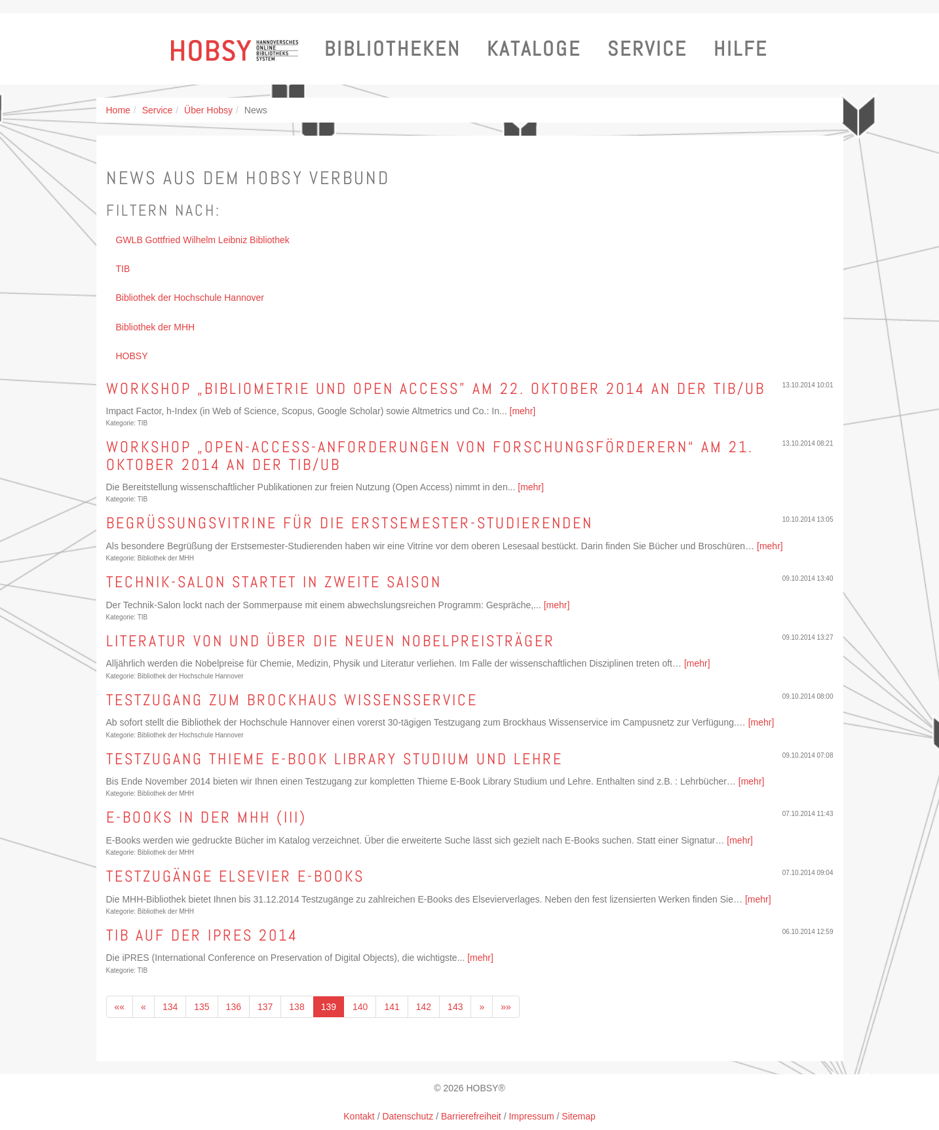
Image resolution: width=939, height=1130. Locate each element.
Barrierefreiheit (471, 1116)
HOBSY (132, 356)
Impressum (531, 1116)
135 (201, 1007)
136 (233, 1007)
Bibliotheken (392, 49)
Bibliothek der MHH (155, 327)
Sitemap (578, 1116)
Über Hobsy (208, 110)
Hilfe (741, 49)
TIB (123, 268)
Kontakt (358, 1116)
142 (423, 1007)
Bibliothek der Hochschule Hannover (190, 297)
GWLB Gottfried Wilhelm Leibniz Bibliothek (203, 240)
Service (647, 49)
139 (328, 1007)
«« (120, 1007)
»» (506, 1007)
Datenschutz (407, 1116)
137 (265, 1007)
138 (296, 1007)
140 (360, 1007)
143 (455, 1007)
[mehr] (523, 411)
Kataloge (534, 49)
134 (170, 1007)
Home (118, 110)
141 (391, 1007)
